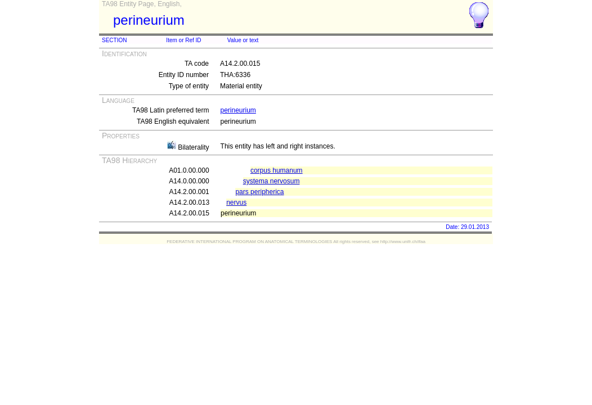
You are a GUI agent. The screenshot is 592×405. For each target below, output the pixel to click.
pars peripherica (259, 192)
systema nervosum (271, 181)
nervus (236, 202)
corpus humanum (276, 170)
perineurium (238, 110)
